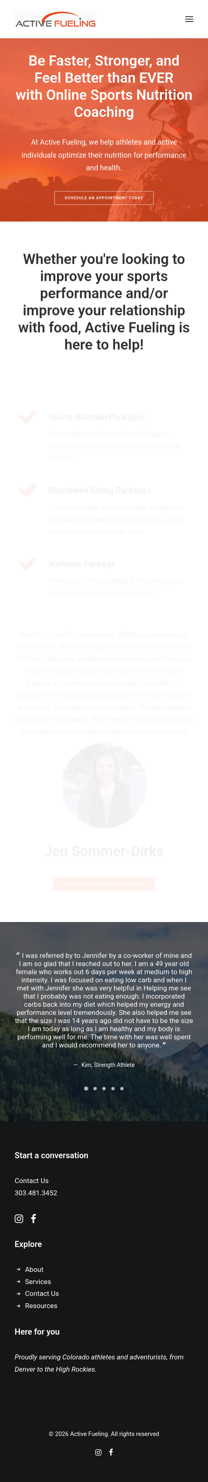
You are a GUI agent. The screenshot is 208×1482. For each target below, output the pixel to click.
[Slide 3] (104, 1089)
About (34, 1269)
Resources (41, 1306)
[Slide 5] (122, 1089)
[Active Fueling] (55, 19)
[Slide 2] (95, 1089)
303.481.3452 (36, 1193)
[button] (189, 19)
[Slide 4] (113, 1089)
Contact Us (42, 1293)
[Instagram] (98, 1453)
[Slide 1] (86, 1089)
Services (38, 1282)
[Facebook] (111, 1453)
